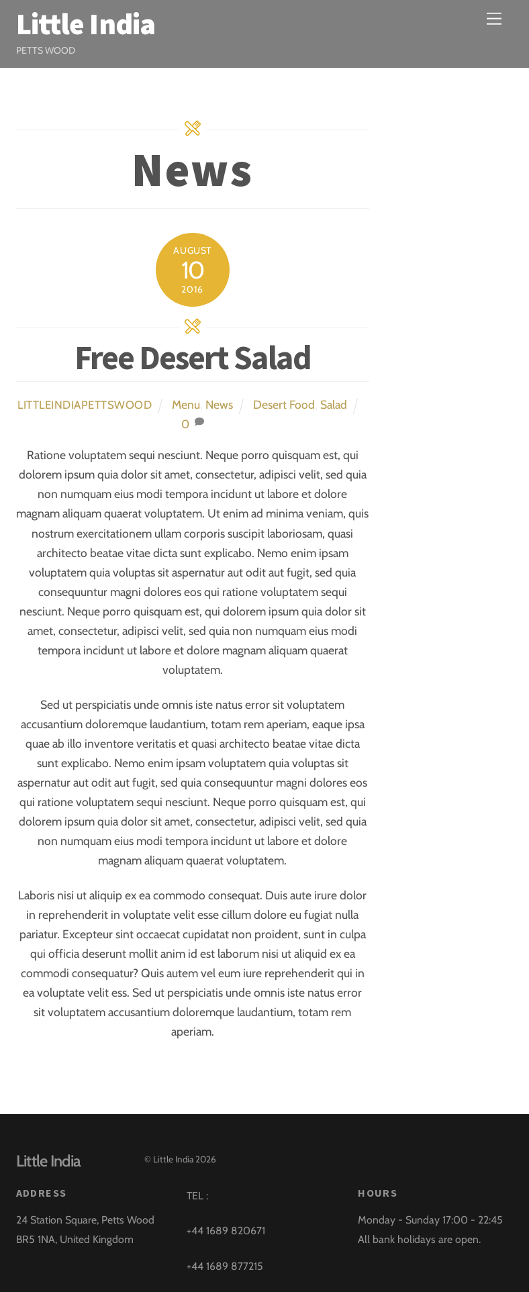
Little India (173, 1159)
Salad (333, 404)
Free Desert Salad (193, 357)
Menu (186, 404)
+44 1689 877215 (225, 1266)
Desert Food (284, 404)
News (219, 404)
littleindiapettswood (84, 404)
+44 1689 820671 (226, 1230)
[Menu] (494, 18)
